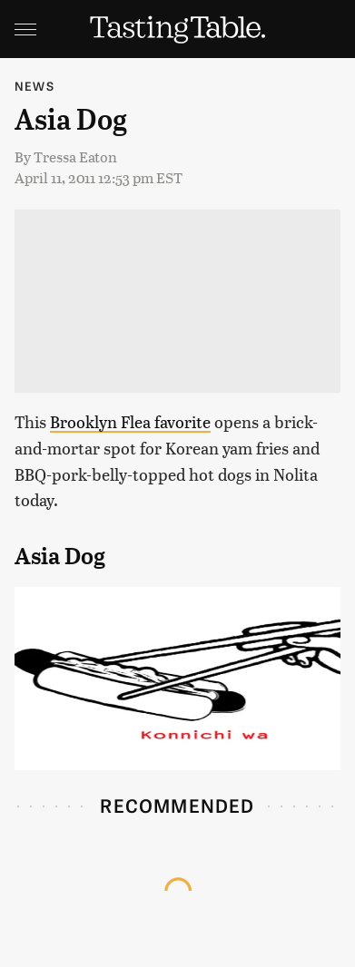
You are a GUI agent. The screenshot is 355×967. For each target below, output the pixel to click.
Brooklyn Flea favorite (130, 421)
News (34, 86)
